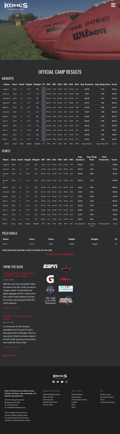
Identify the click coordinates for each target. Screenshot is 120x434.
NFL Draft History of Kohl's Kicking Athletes (17, 317)
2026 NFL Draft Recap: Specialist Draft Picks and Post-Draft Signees (18, 274)
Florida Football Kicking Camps (16, 415)
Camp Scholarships (107, 402)
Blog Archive (9, 355)
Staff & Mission (77, 394)
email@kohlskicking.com (16, 407)
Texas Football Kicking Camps (16, 412)
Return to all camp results (60, 254)
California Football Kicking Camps (17, 420)
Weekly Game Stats (50, 402)
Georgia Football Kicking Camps (17, 418)
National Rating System (51, 394)
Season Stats (48, 405)
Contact (74, 402)
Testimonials (76, 397)
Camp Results (48, 399)
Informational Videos (79, 399)
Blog (73, 405)
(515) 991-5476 (12, 405)
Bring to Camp (105, 394)
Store (73, 407)
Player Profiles (48, 397)
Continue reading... (11, 307)
